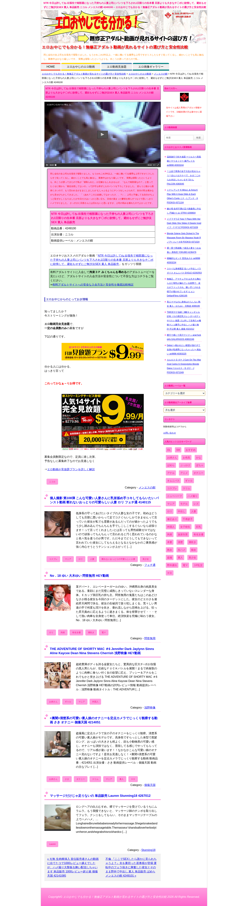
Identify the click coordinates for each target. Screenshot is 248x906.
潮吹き (91, 632)
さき (67, 779)
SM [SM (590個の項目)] (178, 449)
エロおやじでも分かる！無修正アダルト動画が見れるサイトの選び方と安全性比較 (84, 74)
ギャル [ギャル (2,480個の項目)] (189, 480)
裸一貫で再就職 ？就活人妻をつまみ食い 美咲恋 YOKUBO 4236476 (184, 250)
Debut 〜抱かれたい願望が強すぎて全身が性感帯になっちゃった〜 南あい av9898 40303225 (184, 349)
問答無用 (149, 638)
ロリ (81, 559)
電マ (104, 632)
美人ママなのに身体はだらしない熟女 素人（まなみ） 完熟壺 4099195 (183, 304)
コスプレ (53, 559)
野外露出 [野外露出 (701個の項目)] (172, 565)
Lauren (52, 844)
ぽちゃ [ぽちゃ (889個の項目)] (199, 465)
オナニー (80, 779)
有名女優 (76, 632)
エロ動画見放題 (116, 66)
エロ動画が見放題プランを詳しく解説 (71, 469)
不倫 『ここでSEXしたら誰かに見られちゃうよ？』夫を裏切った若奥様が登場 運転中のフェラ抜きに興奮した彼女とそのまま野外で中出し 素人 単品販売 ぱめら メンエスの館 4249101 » (131, 867)
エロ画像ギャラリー (151, 66)
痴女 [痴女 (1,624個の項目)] (193, 549)
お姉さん (53, 701)
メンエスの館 (161, 74)
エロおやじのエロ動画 (81, 66)
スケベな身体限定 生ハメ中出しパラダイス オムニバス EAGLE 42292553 (184, 270)
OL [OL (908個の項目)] (169, 449)
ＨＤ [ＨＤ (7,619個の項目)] (169, 572)
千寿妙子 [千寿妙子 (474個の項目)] (188, 519)
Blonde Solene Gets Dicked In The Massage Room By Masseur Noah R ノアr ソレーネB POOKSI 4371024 (184, 237)
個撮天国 (149, 784)
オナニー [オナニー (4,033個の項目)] (198, 473)
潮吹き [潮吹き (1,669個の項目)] (192, 542)
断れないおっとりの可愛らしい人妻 (118, 559)
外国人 (95, 701)
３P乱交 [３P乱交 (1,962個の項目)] (198, 565)
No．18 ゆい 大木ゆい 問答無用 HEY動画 (79, 575)
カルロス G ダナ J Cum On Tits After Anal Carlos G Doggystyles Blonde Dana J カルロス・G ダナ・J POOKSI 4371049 (184, 366)
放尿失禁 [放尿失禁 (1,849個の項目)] (183, 534)
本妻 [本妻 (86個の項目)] (169, 542)
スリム (95, 779)
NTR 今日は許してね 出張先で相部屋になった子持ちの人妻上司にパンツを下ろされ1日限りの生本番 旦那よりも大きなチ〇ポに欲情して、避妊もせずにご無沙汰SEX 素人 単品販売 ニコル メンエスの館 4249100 (102, 92)
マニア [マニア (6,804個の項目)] (171, 503)
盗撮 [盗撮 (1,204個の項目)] (169, 557)
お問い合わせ (169, 433)
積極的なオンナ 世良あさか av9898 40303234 (183, 260)
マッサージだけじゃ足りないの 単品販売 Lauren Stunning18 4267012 (100, 795)
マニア (68, 559)
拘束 (63, 632)
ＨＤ (133, 779)
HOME (51, 66)
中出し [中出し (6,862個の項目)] (181, 511)
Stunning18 (148, 850)
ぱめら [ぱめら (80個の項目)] (171, 465)
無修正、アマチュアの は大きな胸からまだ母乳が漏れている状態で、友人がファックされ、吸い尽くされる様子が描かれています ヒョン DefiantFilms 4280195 (184, 287)
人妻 (92, 559)
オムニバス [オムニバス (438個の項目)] (173, 480)
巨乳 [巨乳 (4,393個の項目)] (198, 526)
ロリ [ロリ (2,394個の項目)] (169, 511)
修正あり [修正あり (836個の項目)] (172, 519)
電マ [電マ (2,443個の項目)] (185, 565)
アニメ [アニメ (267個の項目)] (184, 473)
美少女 (146, 559)
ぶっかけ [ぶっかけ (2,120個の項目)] (185, 465)
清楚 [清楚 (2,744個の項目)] (180, 542)
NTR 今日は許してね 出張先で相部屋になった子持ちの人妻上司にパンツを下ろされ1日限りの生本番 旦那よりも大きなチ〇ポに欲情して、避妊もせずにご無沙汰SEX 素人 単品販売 (101, 259)
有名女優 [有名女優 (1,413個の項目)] (198, 534)
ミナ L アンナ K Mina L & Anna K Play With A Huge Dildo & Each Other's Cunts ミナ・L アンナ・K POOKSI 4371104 (182, 196)
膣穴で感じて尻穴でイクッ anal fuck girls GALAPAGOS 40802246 (184, 337)
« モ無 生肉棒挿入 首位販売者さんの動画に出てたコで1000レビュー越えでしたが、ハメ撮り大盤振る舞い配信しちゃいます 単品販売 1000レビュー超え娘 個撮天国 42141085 (73, 867)
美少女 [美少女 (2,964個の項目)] (192, 557)
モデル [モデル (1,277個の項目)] (184, 503)
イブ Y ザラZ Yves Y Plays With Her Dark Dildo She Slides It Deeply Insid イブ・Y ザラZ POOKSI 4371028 (184, 223)
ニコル (52, 481)
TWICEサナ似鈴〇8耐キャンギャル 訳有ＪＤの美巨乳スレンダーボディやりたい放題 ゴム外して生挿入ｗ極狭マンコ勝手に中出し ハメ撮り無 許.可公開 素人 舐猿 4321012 (184, 320)
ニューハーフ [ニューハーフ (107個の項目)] (174, 496)
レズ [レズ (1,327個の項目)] (196, 503)
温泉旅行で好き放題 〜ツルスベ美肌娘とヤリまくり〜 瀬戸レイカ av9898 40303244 (184, 161)
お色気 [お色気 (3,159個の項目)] (186, 457)
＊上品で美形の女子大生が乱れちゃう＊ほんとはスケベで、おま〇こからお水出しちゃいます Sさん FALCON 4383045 (183, 177)
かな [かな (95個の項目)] (198, 457)
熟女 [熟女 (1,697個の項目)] (169, 549)
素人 (121, 779)
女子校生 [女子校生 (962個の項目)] (185, 526)
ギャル (68, 701)
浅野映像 (149, 707)
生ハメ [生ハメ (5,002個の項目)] (181, 549)
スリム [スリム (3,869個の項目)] (186, 488)
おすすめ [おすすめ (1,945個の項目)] (191, 449)
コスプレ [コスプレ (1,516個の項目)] (172, 488)
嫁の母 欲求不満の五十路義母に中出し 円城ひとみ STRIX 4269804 (184, 210)
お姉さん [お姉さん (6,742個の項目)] (172, 457)
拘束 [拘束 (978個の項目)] (169, 534)
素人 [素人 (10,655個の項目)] (180, 557)
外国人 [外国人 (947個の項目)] (171, 526)
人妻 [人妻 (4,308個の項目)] (193, 511)
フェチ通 (149, 564)
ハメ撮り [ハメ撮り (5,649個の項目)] (192, 496)
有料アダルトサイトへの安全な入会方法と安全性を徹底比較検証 (93, 284)
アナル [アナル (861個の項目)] (171, 473)
